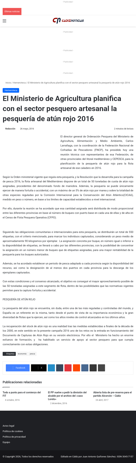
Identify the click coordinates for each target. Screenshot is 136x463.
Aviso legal (8, 425)
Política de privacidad (14, 436)
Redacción (10, 129)
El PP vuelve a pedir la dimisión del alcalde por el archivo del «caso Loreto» (67, 396)
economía (22, 354)
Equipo (6, 442)
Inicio (7, 82)
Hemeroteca (19, 82)
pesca (32, 354)
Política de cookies (13, 431)
